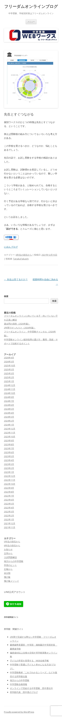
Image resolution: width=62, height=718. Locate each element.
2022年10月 (9, 483)
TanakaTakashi (21, 258)
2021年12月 (9, 523)
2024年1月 (9, 424)
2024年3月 (9, 416)
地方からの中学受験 (13, 561)
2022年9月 (9, 487)
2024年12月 (9, 385)
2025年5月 (9, 369)
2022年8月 (9, 491)
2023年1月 (9, 472)
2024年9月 (9, 397)
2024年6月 (9, 404)
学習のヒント (10, 565)
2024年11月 (9, 389)
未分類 (7, 573)
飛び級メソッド (11, 580)
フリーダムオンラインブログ (31, 6)
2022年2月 (9, 515)
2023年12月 (9, 428)
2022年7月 (9, 495)
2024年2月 (9, 420)
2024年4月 (9, 412)
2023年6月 (9, 452)
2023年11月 (9, 432)
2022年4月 (9, 507)
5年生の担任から (12, 541)
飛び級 (7, 577)
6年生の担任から (24, 254)
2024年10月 (9, 393)
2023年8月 (9, 444)
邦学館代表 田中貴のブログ (24, 692)
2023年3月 (9, 464)
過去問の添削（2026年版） (17, 323)
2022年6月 (9, 499)
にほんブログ (11, 246)
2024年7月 (9, 401)
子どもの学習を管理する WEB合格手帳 (29, 660)
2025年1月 (9, 381)
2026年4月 (9, 357)
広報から (8, 569)
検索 (6, 296)
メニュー (31, 21)
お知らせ (8, 549)
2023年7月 (9, 448)
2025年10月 (9, 365)
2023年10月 (9, 436)
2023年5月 (9, 456)
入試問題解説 (10, 557)
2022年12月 (9, 476)
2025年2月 (9, 377)
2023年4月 (9, 460)
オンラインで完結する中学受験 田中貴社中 (31, 688)
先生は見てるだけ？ (16, 279)
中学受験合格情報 (18, 684)
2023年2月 (9, 468)
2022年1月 (9, 519)
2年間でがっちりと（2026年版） (20, 327)
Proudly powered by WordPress (19, 712)
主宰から (8, 553)
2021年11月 (9, 527)
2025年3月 (9, 373)
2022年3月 (9, 511)
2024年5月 (9, 408)
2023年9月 (9, 440)
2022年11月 (9, 480)
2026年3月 (9, 361)
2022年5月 (9, 503)
